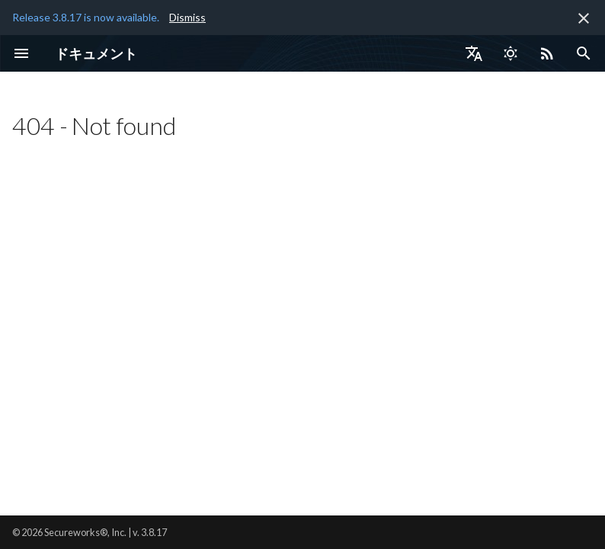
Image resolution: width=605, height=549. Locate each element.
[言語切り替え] (474, 53)
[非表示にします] (584, 18)
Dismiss (187, 17)
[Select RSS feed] (547, 53)
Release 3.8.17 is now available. (85, 17)
